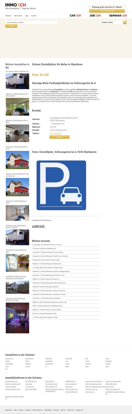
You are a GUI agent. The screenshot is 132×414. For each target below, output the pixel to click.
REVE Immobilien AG (52, 385)
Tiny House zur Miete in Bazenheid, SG (17, 77)
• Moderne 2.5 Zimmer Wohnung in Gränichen (47, 285)
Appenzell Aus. (30, 357)
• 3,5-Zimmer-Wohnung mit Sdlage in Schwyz (46, 316)
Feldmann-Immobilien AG (93, 390)
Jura (66, 359)
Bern (86, 357)
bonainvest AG (110, 385)
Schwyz (67, 362)
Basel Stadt (69, 357)
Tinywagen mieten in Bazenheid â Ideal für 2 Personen (17, 233)
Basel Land (48, 357)
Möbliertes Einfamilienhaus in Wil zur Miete (17, 129)
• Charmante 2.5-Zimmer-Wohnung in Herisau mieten (49, 250)
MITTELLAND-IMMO (11, 390)
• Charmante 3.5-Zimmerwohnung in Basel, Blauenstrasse (50, 281)
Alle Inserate (18, 16)
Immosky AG (69, 385)
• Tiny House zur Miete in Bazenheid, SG (45, 247)
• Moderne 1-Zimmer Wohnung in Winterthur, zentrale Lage (51, 300)
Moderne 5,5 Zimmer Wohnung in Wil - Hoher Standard (17, 102)
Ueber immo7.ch (40, 406)
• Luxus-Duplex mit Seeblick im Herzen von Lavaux (48, 243)
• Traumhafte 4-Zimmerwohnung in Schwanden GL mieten (50, 293)
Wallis (87, 364)
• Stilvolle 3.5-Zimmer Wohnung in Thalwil (45, 312)
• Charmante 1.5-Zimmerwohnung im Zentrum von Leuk (50, 273)
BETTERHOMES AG (31, 379)
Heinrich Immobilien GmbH (14, 382)
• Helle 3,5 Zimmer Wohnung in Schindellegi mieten (48, 304)
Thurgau (28, 364)
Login (27, 16)
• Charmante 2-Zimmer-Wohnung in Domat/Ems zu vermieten (52, 254)
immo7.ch (76, 406)
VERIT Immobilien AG (52, 390)
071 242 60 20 (56, 129)
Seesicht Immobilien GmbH (114, 379)
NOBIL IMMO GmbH (111, 382)
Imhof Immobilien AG (112, 390)
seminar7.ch (86, 406)
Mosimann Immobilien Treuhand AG (92, 394)
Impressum (9, 406)
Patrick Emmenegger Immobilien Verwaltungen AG (34, 391)
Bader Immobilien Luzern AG (94, 382)
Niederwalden (9, 362)
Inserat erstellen (107, 11)
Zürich (107, 364)
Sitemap (60, 406)
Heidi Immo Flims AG (72, 390)
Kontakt (33, 16)
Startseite (8, 16)
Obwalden (28, 362)
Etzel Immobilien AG (71, 382)
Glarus (107, 357)
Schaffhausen (49, 362)
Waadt (67, 364)
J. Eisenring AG (30, 385)
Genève (27, 359)
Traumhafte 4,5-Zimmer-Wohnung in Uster (17, 258)
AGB (16, 406)
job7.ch (68, 406)
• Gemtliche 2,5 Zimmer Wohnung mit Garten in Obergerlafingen (52, 270)
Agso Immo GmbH (11, 385)
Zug (6, 367)
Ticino (7, 364)
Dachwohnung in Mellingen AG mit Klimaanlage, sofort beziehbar (17, 283)
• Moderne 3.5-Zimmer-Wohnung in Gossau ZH (47, 277)
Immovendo (29, 382)
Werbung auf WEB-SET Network (42, 410)
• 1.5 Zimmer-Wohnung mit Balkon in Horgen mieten (49, 266)
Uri (46, 364)
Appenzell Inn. (9, 357)
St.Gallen (108, 362)
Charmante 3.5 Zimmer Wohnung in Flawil (17, 208)
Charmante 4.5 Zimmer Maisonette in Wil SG (17, 155)
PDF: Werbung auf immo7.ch (61, 410)
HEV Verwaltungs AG (52, 382)
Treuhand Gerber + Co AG (113, 387)
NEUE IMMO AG (50, 379)
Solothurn (88, 362)
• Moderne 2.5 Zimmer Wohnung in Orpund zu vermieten (50, 289)
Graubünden (49, 359)
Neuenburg (108, 359)
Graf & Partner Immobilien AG (94, 379)
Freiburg (8, 359)
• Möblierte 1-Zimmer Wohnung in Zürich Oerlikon (48, 308)
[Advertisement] (66, 38)
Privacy (22, 406)
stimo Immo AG (50, 393)
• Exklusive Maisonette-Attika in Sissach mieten (47, 258)
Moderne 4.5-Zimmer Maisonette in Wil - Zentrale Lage (17, 183)
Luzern (87, 359)
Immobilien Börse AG (12, 379)
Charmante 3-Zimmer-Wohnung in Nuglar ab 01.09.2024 (17, 314)
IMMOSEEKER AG (71, 379)
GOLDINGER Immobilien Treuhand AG (73, 394)
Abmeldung (52, 406)
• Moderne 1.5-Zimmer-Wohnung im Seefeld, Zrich (48, 262)
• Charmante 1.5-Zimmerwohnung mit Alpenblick (47, 296)
